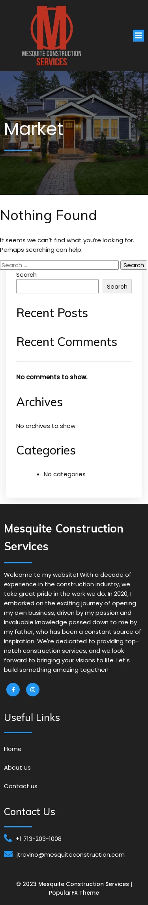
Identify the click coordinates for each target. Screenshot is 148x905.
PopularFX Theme (74, 893)
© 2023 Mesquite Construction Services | (74, 884)
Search (26, 274)
